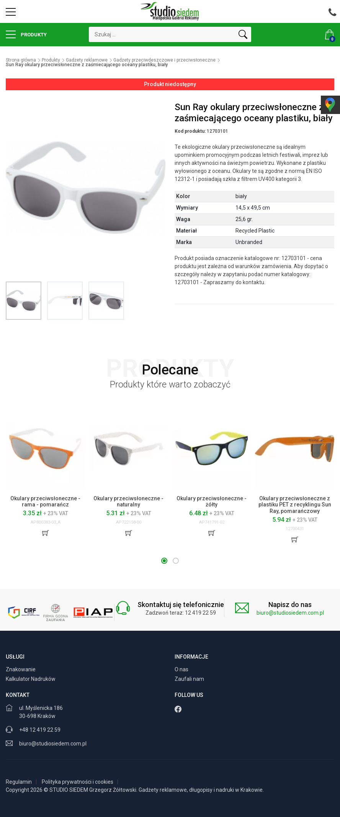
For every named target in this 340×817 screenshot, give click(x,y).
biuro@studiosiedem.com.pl (290, 613)
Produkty (26, 34)
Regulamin (19, 782)
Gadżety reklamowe (87, 60)
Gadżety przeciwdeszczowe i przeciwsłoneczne (164, 60)
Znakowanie (21, 669)
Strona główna (21, 60)
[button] (164, 561)
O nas (182, 669)
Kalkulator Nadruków (31, 679)
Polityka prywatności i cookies (77, 782)
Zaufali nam (190, 679)
